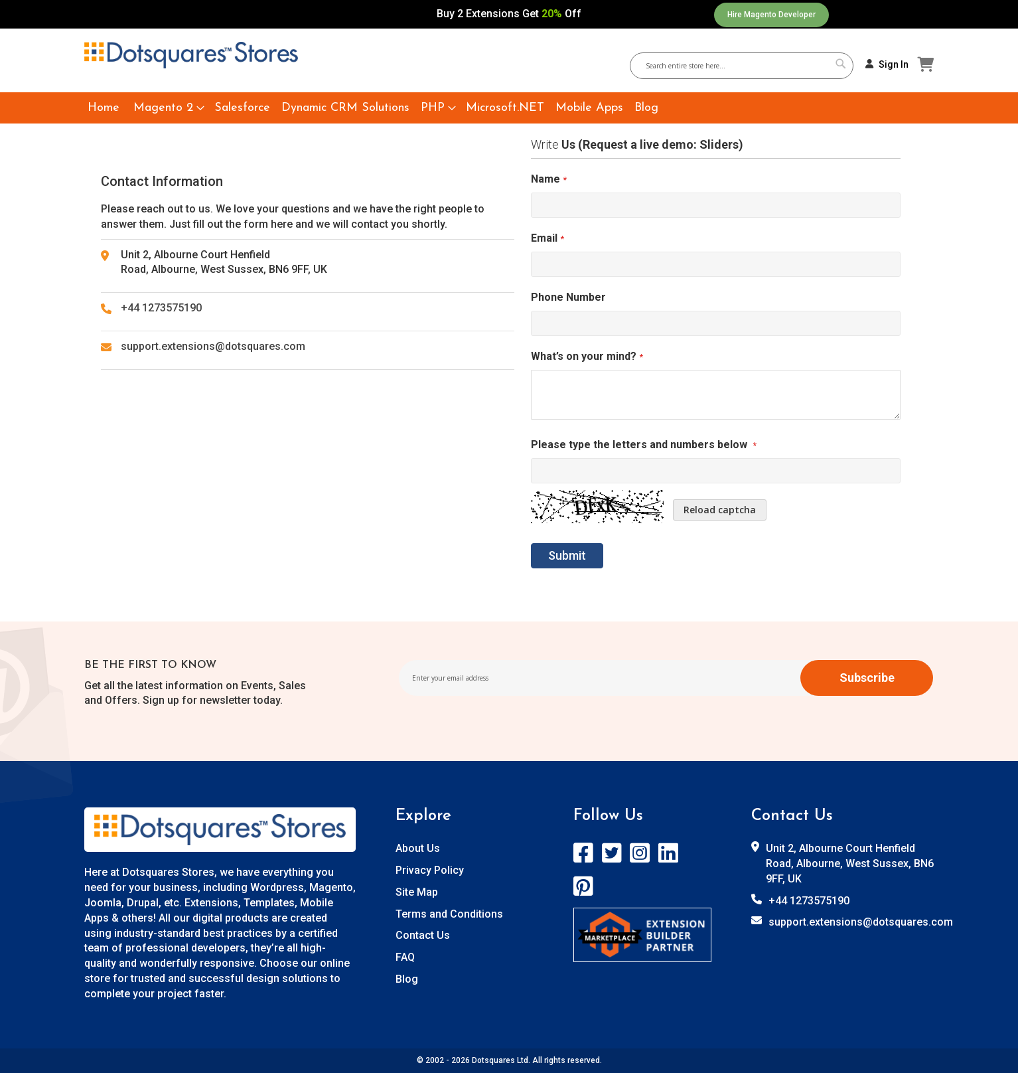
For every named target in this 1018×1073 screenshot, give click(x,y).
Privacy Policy (430, 870)
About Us (418, 848)
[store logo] (191, 55)
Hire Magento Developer (771, 14)
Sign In (894, 64)
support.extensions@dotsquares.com (213, 346)
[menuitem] (103, 108)
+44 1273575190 (161, 307)
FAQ (405, 957)
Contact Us (423, 935)
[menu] (509, 108)
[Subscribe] (866, 678)
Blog (407, 979)
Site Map (417, 892)
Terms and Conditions (449, 914)
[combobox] (746, 65)
